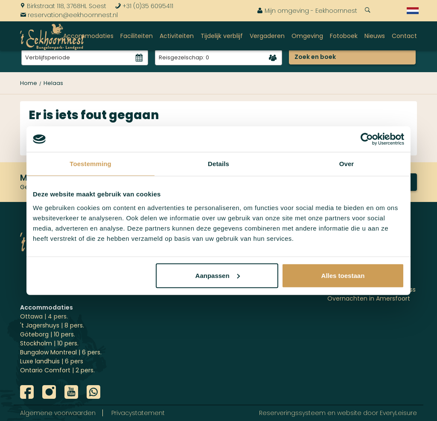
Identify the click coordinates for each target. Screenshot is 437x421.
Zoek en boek (315, 57)
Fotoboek (344, 36)
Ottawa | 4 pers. (44, 316)
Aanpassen (217, 275)
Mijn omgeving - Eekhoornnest (307, 10)
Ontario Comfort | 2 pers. (57, 370)
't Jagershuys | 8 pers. (52, 325)
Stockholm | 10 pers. (49, 343)
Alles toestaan (343, 275)
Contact (404, 36)
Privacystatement (138, 413)
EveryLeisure (398, 413)
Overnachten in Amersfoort (368, 298)
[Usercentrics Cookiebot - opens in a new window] (366, 139)
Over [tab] (346, 163)
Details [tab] (218, 163)
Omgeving (307, 36)
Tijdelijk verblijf (222, 36)
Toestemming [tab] (90, 163)
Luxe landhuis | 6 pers (51, 361)
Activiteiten (177, 36)
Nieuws (374, 36)
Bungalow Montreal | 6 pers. (61, 352)
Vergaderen (267, 36)
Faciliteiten (136, 36)
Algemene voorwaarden (58, 413)
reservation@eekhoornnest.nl (69, 15)
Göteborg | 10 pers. (47, 334)
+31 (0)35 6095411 (144, 6)
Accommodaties (88, 36)
